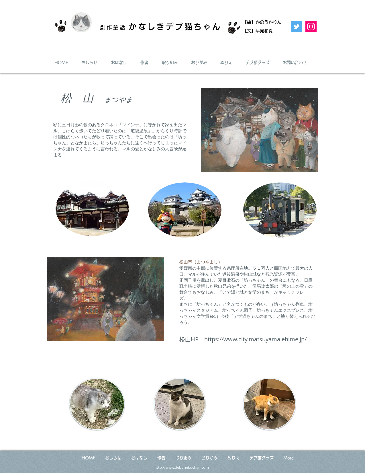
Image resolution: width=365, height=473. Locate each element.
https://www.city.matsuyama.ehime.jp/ (255, 339)
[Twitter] (296, 26)
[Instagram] (311, 26)
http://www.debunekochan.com (181, 467)
